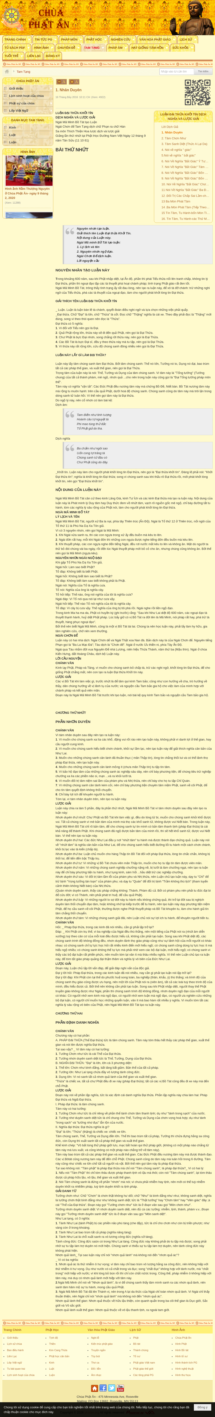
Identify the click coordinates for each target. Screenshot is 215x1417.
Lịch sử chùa (14, 1343)
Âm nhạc (96, 1375)
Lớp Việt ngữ (14, 1362)
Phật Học (52, 1330)
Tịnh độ (53, 1337)
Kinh (51, 1362)
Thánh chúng (140, 1350)
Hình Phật (181, 1343)
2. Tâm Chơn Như (173, 138)
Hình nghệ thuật (184, 1368)
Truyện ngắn (98, 1350)
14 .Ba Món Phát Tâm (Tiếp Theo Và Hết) (186, 207)
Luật (51, 1368)
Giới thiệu (12, 1337)
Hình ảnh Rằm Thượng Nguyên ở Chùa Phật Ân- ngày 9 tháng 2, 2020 (27, 195)
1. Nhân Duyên (172, 132)
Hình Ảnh (27, 152)
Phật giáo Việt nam (144, 1362)
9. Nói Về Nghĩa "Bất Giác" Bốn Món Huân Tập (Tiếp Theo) (186, 178)
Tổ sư (136, 1356)
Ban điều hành (15, 1350)
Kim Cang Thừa (58, 1350)
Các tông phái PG (143, 1375)
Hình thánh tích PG (186, 1362)
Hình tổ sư (181, 1356)
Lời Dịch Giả (169, 127)
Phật (136, 1337)
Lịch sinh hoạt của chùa (21, 1375)
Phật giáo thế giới (143, 1368)
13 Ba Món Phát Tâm (175, 201)
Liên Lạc (12, 1356)
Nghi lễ (95, 1337)
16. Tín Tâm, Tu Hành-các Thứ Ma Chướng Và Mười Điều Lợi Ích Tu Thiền (186, 218)
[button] (17, 39)
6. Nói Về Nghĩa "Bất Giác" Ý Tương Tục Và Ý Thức (186, 161)
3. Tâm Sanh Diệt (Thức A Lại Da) (184, 144)
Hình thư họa (183, 1375)
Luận (52, 1375)
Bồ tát (136, 1343)
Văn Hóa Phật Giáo (101, 1330)
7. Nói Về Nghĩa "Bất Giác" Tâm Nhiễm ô (186, 167)
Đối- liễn (96, 1368)
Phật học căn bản (59, 1356)
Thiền (52, 1343)
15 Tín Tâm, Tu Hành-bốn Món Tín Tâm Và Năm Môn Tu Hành (186, 213)
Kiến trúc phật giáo (102, 1343)
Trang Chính (12, 1330)
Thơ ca (95, 1362)
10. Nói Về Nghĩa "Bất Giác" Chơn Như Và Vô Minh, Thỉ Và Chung (186, 184)
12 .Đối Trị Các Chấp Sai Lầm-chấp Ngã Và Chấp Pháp (186, 196)
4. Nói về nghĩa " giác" (176, 150)
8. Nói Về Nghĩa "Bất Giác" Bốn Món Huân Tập (186, 173)
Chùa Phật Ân (183, 1337)
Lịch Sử (135, 1330)
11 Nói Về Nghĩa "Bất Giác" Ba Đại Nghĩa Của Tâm (186, 190)
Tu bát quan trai (16, 1368)
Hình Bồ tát (181, 1350)
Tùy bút (95, 1356)
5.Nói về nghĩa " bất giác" (178, 155)
